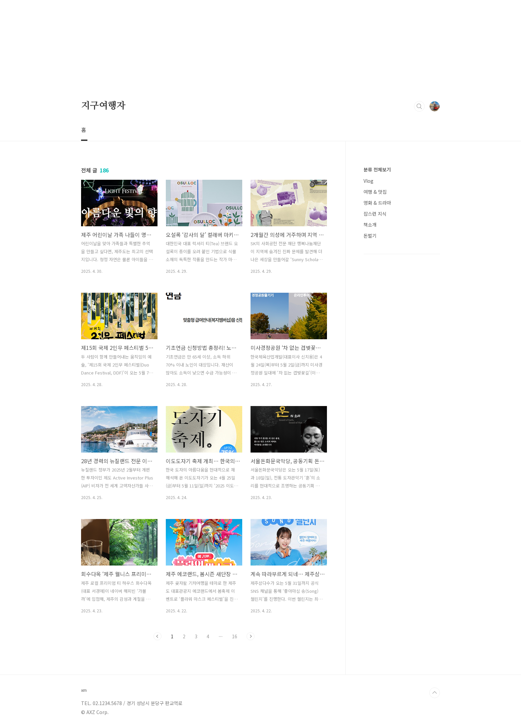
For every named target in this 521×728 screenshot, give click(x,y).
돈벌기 (370, 235)
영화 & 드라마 (377, 202)
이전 (157, 636)
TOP (434, 692)
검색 (419, 106)
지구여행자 (103, 106)
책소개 (370, 224)
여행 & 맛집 (375, 191)
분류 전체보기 (377, 169)
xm (84, 690)
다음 (251, 636)
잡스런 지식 (375, 213)
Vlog (368, 180)
